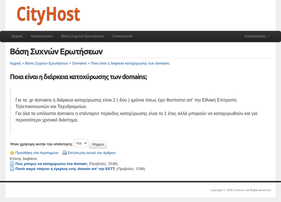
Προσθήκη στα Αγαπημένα (36, 153)
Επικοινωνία (123, 36)
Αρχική (16, 36)
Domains (79, 63)
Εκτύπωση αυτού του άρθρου (92, 153)
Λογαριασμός (257, 36)
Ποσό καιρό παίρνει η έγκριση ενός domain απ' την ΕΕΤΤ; (65, 169)
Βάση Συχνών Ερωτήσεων (82, 36)
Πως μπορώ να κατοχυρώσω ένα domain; (51, 164)
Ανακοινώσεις (42, 36)
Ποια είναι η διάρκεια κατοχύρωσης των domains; (130, 63)
